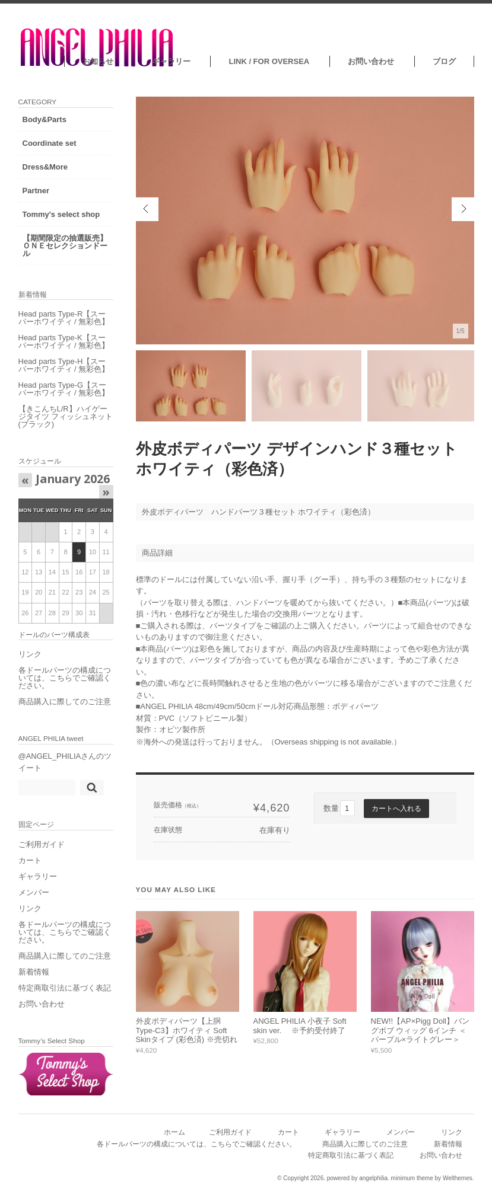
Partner (36, 190)
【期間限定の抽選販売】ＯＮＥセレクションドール (65, 246)
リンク (30, 654)
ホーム (174, 1132)
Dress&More (45, 166)
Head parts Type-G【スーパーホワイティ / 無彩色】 (64, 389)
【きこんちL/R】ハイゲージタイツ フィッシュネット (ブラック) (65, 416)
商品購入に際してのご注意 (64, 701)
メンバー (33, 892)
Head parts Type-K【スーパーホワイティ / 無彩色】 (64, 341)
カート (30, 860)
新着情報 (33, 971)
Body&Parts (44, 119)
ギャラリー (171, 61)
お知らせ (97, 61)
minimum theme (412, 1178)
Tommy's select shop (61, 214)
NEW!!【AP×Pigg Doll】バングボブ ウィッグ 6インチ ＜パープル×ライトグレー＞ (420, 1030)
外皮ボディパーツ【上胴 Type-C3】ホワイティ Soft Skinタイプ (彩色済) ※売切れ (186, 1030)
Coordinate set (50, 143)
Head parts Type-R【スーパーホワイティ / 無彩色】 (64, 317)
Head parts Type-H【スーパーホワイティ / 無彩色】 (64, 365)
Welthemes (457, 1178)
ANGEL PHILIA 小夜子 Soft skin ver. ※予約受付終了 (300, 1026)
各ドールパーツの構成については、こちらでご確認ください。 (64, 678)
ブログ (444, 61)
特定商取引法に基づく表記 (64, 987)
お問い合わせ (371, 61)
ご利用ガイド (41, 844)
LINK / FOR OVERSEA (268, 61)
